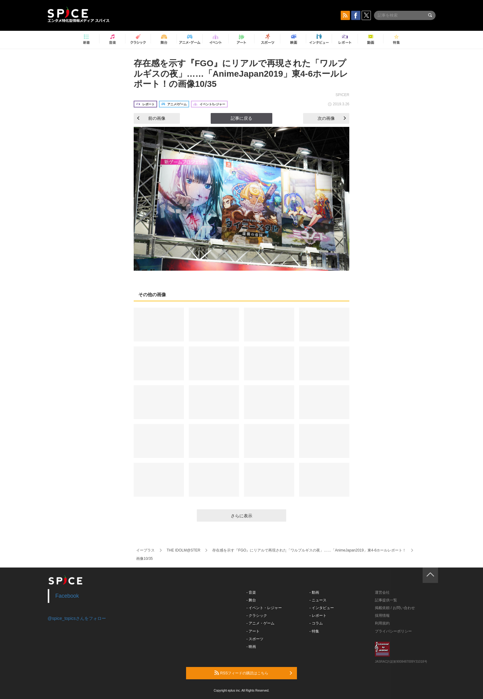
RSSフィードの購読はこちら (253, 672)
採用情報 (382, 615)
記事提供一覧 (386, 600)
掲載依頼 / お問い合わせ (395, 608)
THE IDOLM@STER (184, 550)
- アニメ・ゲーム (260, 623)
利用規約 (382, 623)
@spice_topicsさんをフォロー (77, 618)
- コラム (316, 623)
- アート (253, 631)
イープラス (145, 550)
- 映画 (251, 646)
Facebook (67, 596)
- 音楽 (251, 592)
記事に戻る (241, 118)
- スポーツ (254, 639)
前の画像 (151, 118)
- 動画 (314, 592)
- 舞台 (251, 600)
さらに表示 (241, 515)
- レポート (318, 615)
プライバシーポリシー (393, 631)
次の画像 (332, 118)
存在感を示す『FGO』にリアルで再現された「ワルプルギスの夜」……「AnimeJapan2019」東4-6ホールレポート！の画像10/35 (241, 74)
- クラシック (256, 615)
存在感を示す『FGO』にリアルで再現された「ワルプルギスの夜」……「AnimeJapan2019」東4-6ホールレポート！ (309, 550)
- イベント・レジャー (264, 608)
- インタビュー (322, 608)
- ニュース (318, 600)
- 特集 (314, 631)
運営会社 (382, 592)
